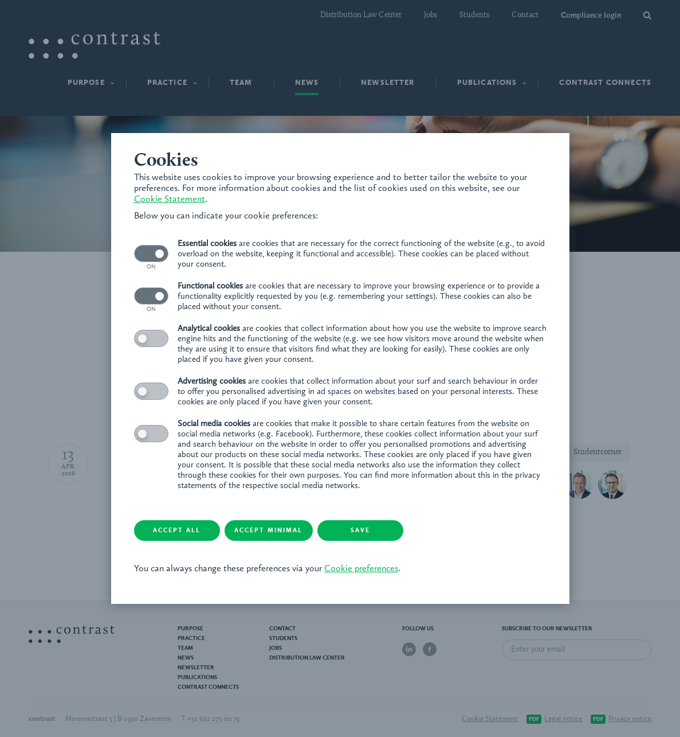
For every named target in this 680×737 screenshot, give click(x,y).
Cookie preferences (361, 569)
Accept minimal (268, 531)
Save (360, 531)
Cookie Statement (169, 199)
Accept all (177, 531)
